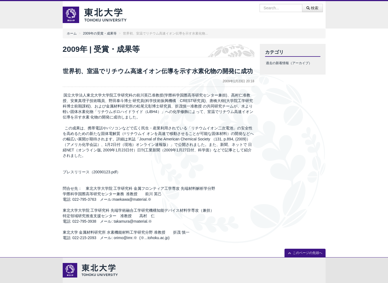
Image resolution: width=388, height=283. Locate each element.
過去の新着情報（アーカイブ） (289, 63)
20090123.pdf (105, 172)
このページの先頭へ (305, 253)
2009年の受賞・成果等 (99, 33)
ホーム (72, 33)
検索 (312, 8)
